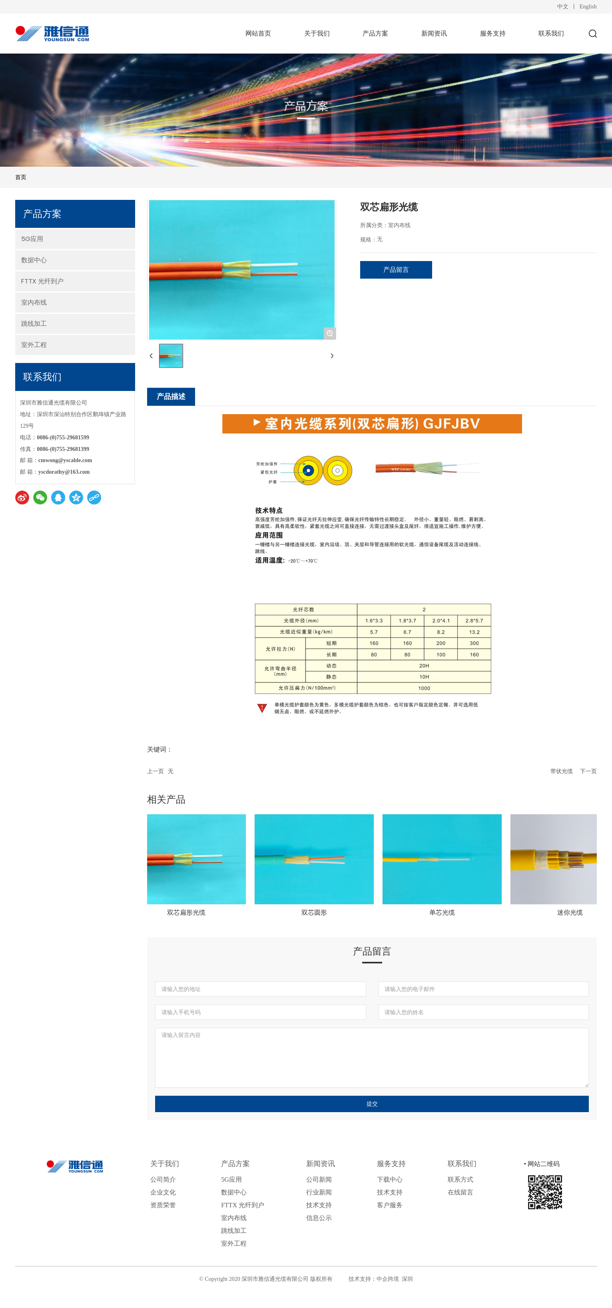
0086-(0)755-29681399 (63, 449)
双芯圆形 (318, 912)
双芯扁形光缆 (190, 912)
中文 (562, 7)
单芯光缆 (446, 912)
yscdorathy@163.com (64, 472)
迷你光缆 (574, 912)
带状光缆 (561, 771)
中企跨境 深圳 (395, 1279)
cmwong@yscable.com (65, 460)
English (588, 7)
